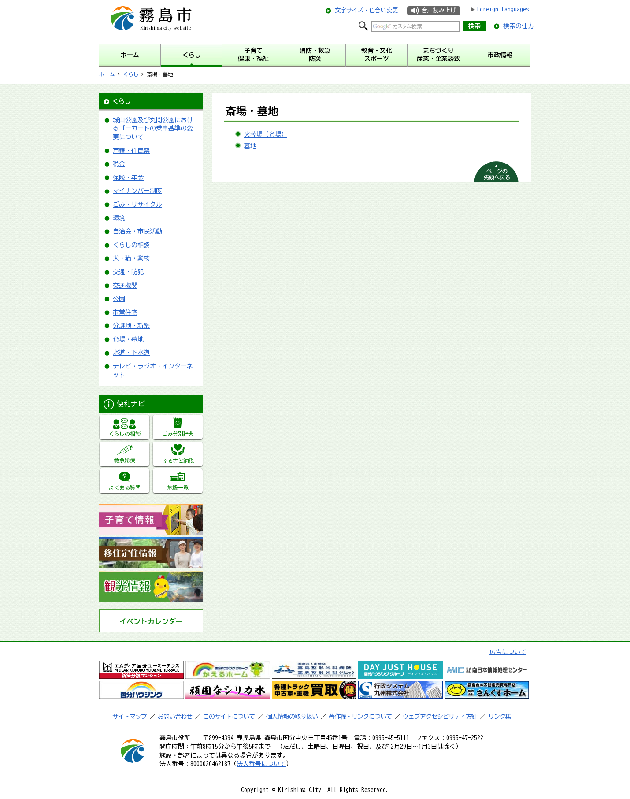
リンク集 (499, 717)
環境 (119, 218)
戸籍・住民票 (131, 151)
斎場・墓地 (128, 339)
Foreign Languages (503, 9)
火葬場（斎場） (265, 134)
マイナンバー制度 (137, 191)
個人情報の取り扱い (292, 717)
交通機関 (125, 285)
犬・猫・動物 (131, 258)
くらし (131, 74)
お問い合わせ (175, 717)
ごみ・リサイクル (137, 204)
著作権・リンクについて (360, 717)
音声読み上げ (439, 10)
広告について (507, 652)
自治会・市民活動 (137, 231)
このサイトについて (229, 717)
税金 (119, 164)
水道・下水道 (131, 352)
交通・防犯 (128, 272)
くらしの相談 (131, 245)
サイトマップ (129, 717)
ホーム (107, 74)
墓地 (250, 146)
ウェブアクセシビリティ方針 (440, 717)
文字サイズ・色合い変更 (366, 10)
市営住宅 (125, 312)
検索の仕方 (518, 26)
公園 (119, 299)
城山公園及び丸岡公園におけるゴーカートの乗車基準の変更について (153, 128)
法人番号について (261, 764)
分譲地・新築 (131, 326)
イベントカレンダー (151, 621)
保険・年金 (128, 178)
